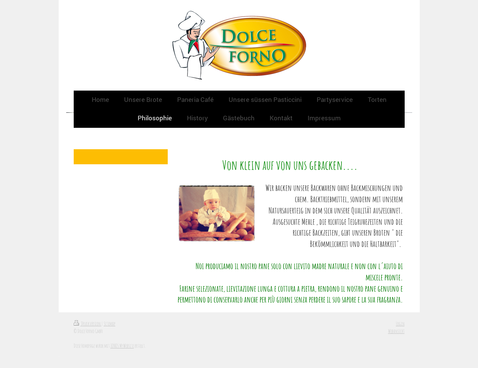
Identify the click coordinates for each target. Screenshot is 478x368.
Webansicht (396, 331)
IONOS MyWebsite (122, 345)
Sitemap (109, 323)
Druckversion (88, 323)
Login (400, 323)
